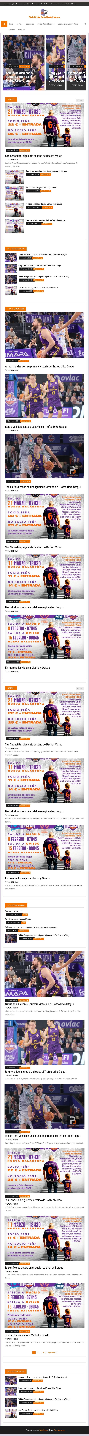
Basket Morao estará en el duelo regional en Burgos (46, 171)
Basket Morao (13, 85)
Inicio (11, 24)
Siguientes (52, 1352)
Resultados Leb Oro (47, 4)
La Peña (19, 24)
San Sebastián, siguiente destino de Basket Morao (33, 156)
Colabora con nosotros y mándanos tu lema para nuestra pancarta (31, 927)
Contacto (21, 30)
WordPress (44, 1430)
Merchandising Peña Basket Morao (14, 4)
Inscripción (30, 24)
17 (24, 914)
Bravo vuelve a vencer (13, 911)
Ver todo (79, 100)
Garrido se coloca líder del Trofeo (18, 919)
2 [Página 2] (37, 1352)
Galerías (12, 30)
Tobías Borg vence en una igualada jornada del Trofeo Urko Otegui (44, 276)
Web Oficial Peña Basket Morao (44, 17)
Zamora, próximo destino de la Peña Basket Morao (45, 220)
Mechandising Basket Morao (68, 24)
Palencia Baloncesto (33, 4)
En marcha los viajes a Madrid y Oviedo (41, 187)
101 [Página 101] (43, 1352)
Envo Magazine (59, 1430)
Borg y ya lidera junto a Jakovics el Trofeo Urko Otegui (64, 77)
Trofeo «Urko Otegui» (45, 24)
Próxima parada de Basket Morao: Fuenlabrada (44, 204)
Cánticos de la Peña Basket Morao (66, 4)
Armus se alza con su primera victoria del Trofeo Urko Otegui (20, 77)
